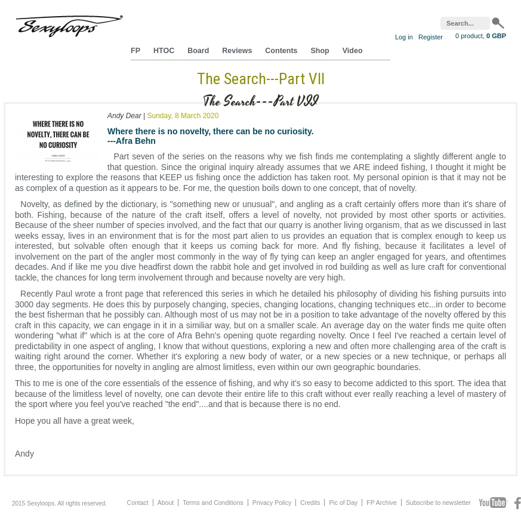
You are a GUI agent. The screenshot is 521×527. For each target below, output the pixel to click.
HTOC (163, 51)
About (166, 502)
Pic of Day (343, 502)
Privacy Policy (271, 502)
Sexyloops (69, 23)
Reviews (237, 51)
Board (198, 51)
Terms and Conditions (213, 502)
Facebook (517, 503)
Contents (281, 51)
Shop (320, 51)
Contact (138, 502)
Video (353, 51)
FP (135, 51)
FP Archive (381, 502)
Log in (404, 37)
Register (430, 37)
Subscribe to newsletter (438, 502)
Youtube (493, 503)
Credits (310, 502)
